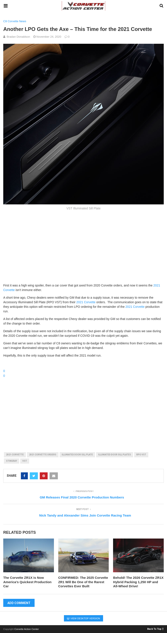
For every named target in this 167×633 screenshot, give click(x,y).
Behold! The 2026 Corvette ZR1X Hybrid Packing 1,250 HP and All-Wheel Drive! (138, 582)
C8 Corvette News (14, 21)
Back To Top (155, 629)
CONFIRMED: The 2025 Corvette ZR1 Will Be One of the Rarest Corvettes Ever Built (83, 582)
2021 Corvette (85, 302)
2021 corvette (15, 454)
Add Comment (18, 603)
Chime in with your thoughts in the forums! (33, 363)
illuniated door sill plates (114, 454)
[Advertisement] (83, 246)
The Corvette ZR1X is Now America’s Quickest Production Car (27, 582)
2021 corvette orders (42, 454)
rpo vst (141, 454)
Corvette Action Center (26, 629)
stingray (11, 461)
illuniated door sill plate (77, 454)
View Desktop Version (83, 618)
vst (24, 461)
